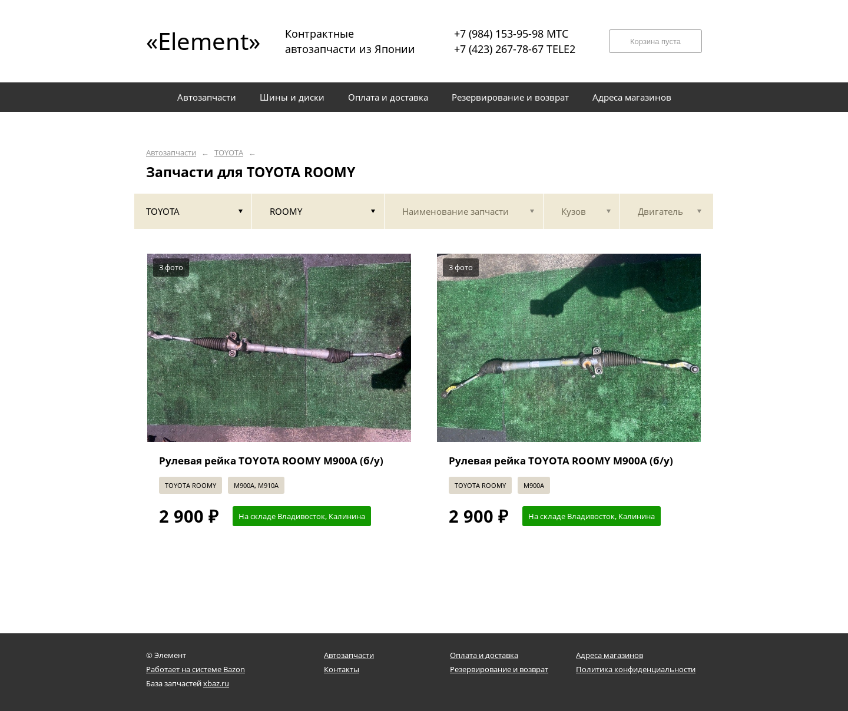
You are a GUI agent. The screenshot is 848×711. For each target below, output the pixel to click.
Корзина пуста (655, 41)
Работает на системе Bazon (195, 669)
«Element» (199, 41)
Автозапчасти (171, 153)
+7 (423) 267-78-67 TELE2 (514, 49)
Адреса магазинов (609, 655)
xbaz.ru (216, 683)
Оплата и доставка (484, 655)
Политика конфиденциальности (635, 669)
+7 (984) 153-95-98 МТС (511, 33)
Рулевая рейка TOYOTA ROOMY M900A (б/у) (271, 460)
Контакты (341, 669)
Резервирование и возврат (499, 669)
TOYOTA (228, 153)
